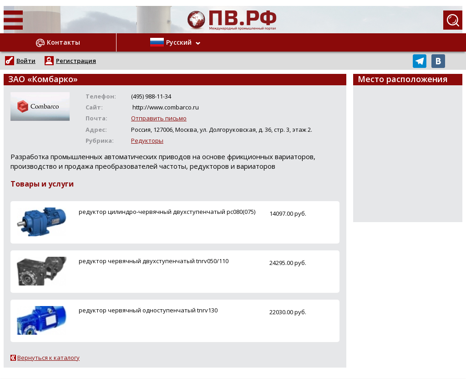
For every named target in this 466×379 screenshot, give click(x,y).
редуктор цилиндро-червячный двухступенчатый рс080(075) (167, 212)
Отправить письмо (159, 118)
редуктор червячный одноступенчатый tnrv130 (148, 310)
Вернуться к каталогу (48, 357)
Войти (25, 61)
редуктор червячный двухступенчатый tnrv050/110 (153, 261)
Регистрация (76, 61)
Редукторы (147, 140)
